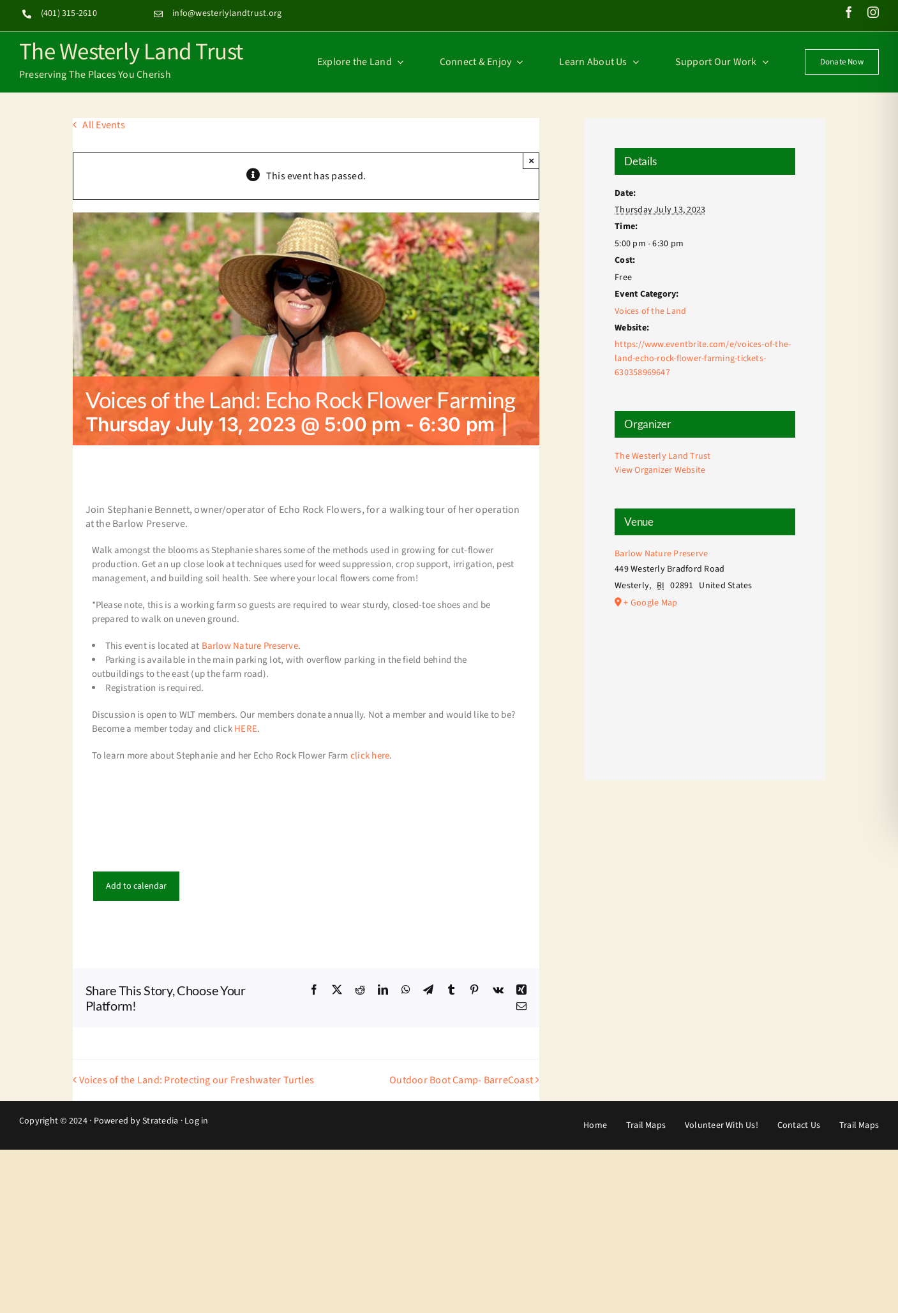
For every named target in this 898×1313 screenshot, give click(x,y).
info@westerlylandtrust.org (226, 13)
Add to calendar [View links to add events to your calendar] (136, 886)
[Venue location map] (705, 678)
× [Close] (531, 160)
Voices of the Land (650, 311)
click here (369, 755)
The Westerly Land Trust (131, 50)
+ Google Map (650, 603)
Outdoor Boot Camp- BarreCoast (461, 1080)
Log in (196, 1121)
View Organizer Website (660, 470)
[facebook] (849, 12)
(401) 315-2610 (69, 13)
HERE (245, 729)
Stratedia (160, 1121)
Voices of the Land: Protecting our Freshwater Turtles (197, 1080)
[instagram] (873, 12)
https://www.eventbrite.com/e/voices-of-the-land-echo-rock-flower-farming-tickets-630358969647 (703, 358)
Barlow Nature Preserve (250, 646)
